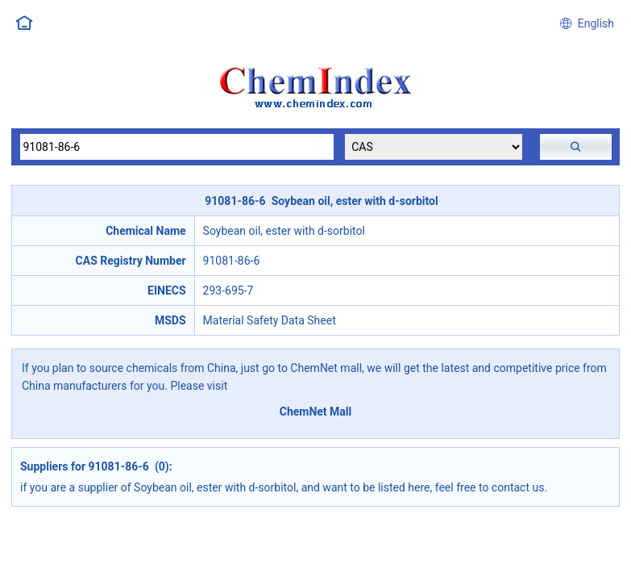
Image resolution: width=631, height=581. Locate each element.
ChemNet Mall (316, 411)
